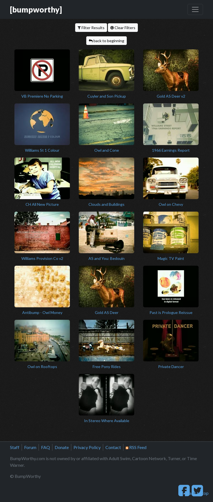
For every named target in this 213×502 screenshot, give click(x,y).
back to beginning (106, 40)
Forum (30, 447)
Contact (113, 447)
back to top (196, 493)
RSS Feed (136, 447)
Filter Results (91, 27)
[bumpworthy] (36, 9)
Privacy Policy (87, 447)
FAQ (45, 447)
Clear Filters (122, 27)
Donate (62, 447)
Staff (14, 447)
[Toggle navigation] (195, 9)
